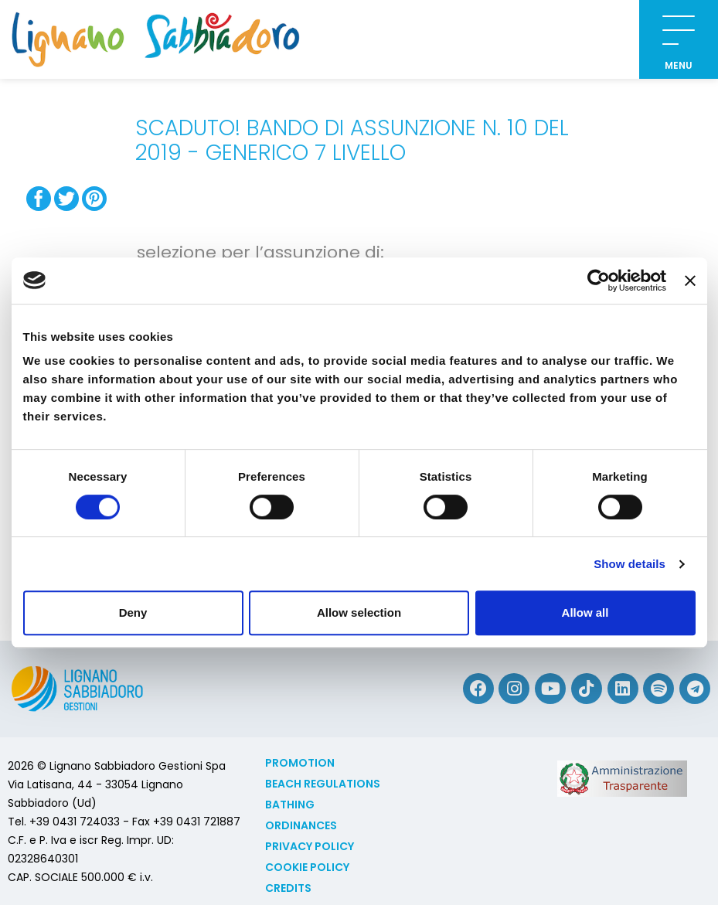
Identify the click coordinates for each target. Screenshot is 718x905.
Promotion (300, 763)
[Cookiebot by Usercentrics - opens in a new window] (598, 280)
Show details (629, 563)
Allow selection (359, 612)
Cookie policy (307, 867)
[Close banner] (690, 280)
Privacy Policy (309, 846)
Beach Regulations (322, 783)
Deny (133, 612)
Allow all (585, 612)
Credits (288, 888)
